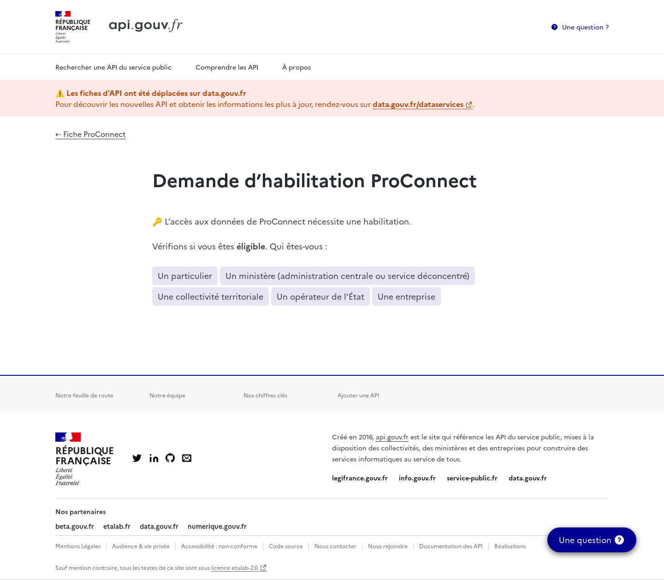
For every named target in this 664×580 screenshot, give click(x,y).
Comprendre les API (227, 66)
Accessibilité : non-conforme (219, 546)
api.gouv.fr (392, 436)
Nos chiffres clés (265, 395)
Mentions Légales (78, 546)
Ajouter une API (358, 395)
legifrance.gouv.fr (360, 477)
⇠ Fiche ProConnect (90, 134)
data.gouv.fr (528, 477)
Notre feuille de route (84, 395)
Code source (286, 546)
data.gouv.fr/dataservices (418, 104)
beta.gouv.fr (74, 526)
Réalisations (510, 546)
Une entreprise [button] (406, 296)
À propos (296, 66)
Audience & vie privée (141, 546)
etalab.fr (116, 526)
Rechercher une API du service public (113, 66)
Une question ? (585, 26)
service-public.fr (472, 477)
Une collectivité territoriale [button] (210, 296)
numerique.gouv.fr (217, 526)
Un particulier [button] (185, 275)
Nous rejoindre (388, 546)
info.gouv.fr (417, 477)
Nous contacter (335, 546)
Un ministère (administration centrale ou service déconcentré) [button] (347, 275)
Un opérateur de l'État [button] (320, 296)
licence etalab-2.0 (234, 567)
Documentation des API (451, 546)
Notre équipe (167, 395)
